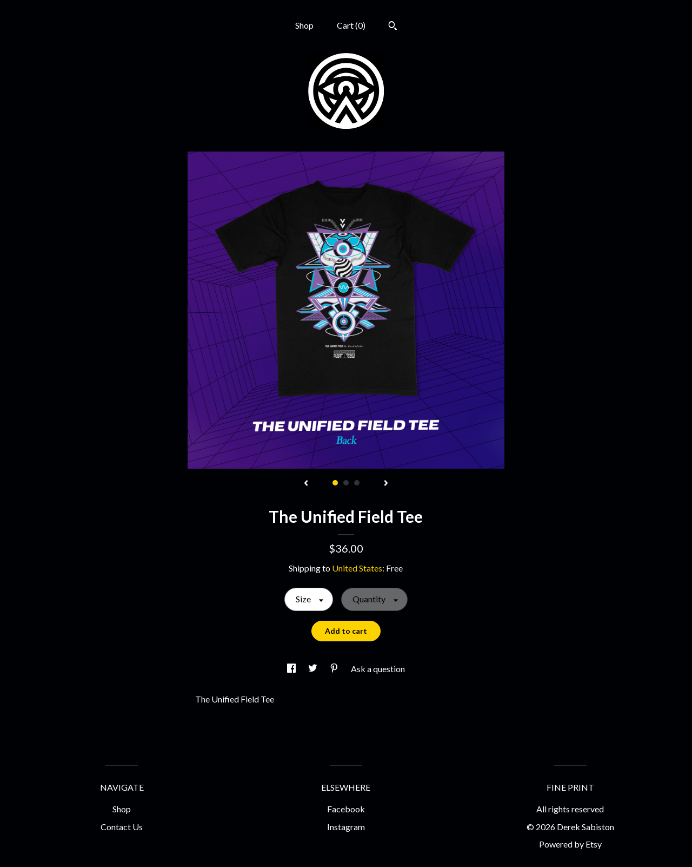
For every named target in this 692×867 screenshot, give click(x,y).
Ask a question (378, 669)
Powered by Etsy (570, 844)
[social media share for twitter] (313, 669)
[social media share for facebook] (292, 669)
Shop (304, 25)
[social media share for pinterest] (335, 669)
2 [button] (346, 482)
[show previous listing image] (306, 484)
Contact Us (122, 827)
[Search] (393, 27)
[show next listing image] (386, 484)
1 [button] (335, 482)
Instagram (346, 827)
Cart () (351, 25)
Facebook (346, 809)
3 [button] (357, 482)
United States (357, 568)
